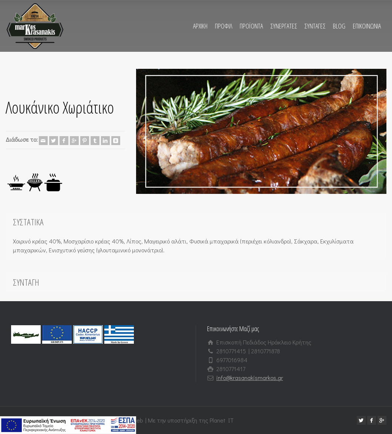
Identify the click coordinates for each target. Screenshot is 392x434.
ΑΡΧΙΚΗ (200, 25)
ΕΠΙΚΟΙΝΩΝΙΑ (367, 25)
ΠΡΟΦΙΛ (223, 25)
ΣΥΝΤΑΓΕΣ (314, 25)
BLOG (339, 25)
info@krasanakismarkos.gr (249, 377)
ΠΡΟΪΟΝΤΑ (251, 25)
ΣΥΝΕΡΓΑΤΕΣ (283, 25)
